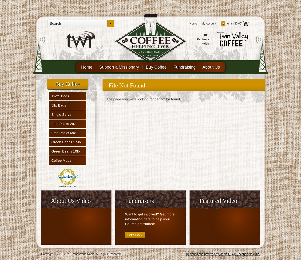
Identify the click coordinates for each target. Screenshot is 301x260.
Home (193, 23)
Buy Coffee (156, 67)
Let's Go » (135, 235)
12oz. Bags (60, 96)
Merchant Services (67, 186)
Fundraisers (139, 201)
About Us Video (71, 201)
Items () (235, 23)
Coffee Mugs (61, 160)
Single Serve (61, 114)
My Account (209, 23)
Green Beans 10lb (65, 151)
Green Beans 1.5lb (66, 142)
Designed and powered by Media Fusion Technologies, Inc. (223, 254)
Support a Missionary (119, 67)
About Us (211, 67)
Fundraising (185, 67)
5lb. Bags (58, 105)
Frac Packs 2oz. (64, 124)
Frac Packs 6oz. (64, 133)
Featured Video (218, 201)
